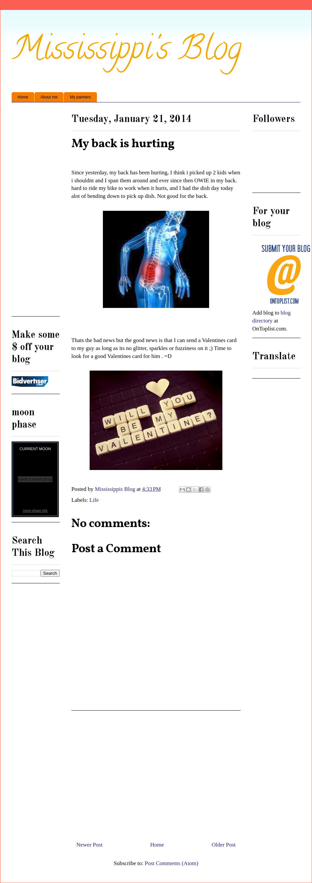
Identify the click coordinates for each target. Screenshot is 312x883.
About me (48, 97)
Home (23, 97)
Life (94, 500)
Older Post (224, 845)
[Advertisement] (156, 773)
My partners (80, 97)
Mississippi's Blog (127, 52)
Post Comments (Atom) (171, 863)
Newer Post (89, 845)
